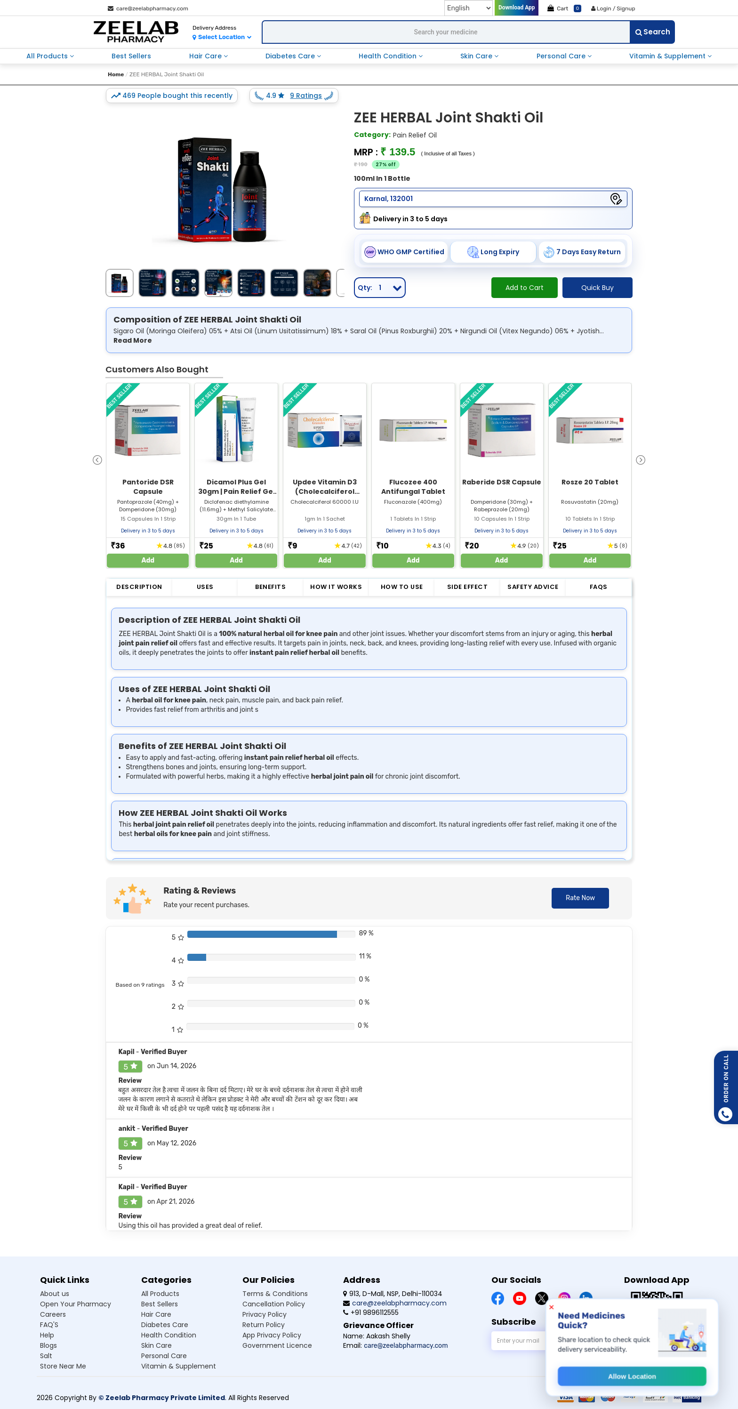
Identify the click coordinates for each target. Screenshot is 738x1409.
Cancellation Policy (273, 1304)
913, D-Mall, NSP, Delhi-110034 (392, 1293)
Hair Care (206, 56)
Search (652, 32)
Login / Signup (613, 8)
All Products (48, 56)
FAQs (599, 586)
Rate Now (580, 898)
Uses (205, 586)
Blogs (48, 1345)
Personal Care (562, 56)
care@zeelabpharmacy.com (148, 8)
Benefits (270, 586)
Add (148, 560)
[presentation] (97, 459)
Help (47, 1335)
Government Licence (277, 1345)
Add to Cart (524, 287)
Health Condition (388, 56)
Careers (53, 1314)
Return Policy (263, 1324)
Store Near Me (63, 1366)
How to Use (402, 586)
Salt (46, 1356)
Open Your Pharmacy (75, 1304)
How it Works (336, 586)
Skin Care (477, 56)
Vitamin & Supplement (668, 56)
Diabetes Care (291, 56)
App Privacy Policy (271, 1335)
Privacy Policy (264, 1314)
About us (54, 1293)
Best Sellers (131, 56)
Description (139, 586)
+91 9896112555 (371, 1312)
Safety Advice (533, 586)
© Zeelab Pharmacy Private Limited (161, 1397)
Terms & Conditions (275, 1293)
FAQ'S (49, 1324)
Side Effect (467, 586)
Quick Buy (597, 287)
